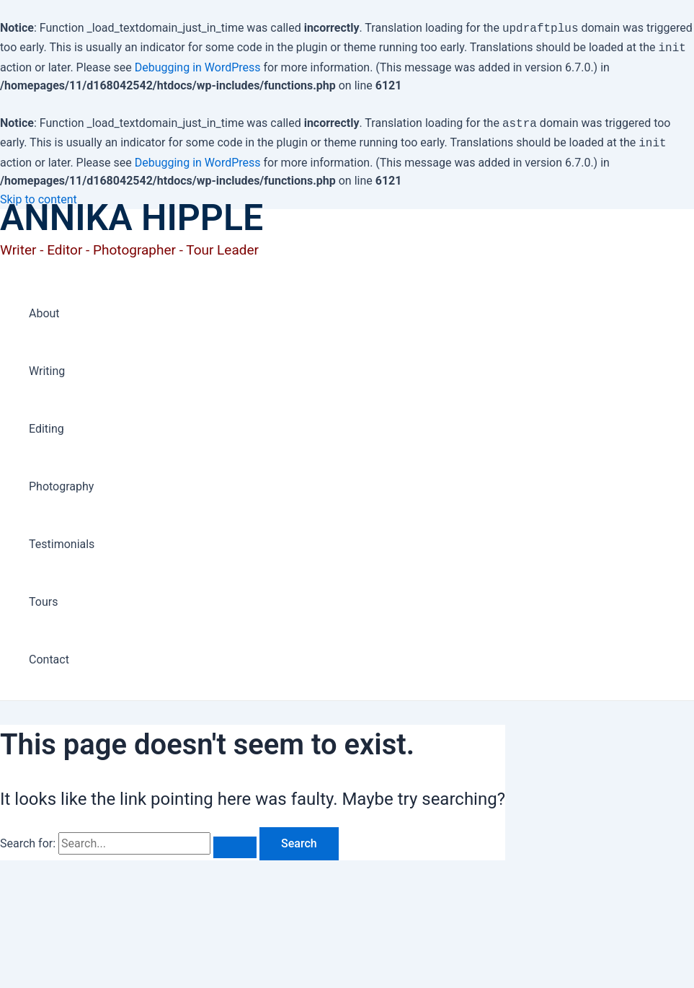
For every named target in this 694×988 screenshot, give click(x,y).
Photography (61, 481)
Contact (49, 654)
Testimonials (61, 538)
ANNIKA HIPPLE (131, 212)
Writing (47, 365)
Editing (46, 423)
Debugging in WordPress (198, 64)
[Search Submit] (235, 841)
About (44, 307)
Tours (43, 596)
